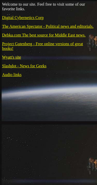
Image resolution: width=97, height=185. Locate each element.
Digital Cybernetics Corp (23, 17)
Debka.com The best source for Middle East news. (44, 35)
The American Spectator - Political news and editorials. (48, 26)
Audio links (11, 74)
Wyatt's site (11, 57)
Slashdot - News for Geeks (24, 66)
